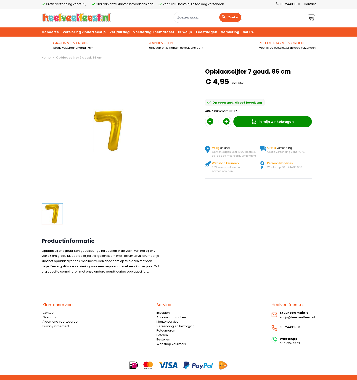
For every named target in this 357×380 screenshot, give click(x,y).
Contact (310, 4)
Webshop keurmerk (171, 344)
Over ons (49, 317)
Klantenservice (167, 321)
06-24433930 (290, 327)
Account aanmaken (171, 317)
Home (46, 57)
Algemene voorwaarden (60, 321)
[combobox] (208, 17)
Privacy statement (55, 326)
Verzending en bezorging (175, 326)
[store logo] (76, 17)
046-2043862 (290, 343)
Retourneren (165, 330)
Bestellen (163, 339)
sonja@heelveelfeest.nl (297, 317)
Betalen (162, 335)
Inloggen (163, 312)
